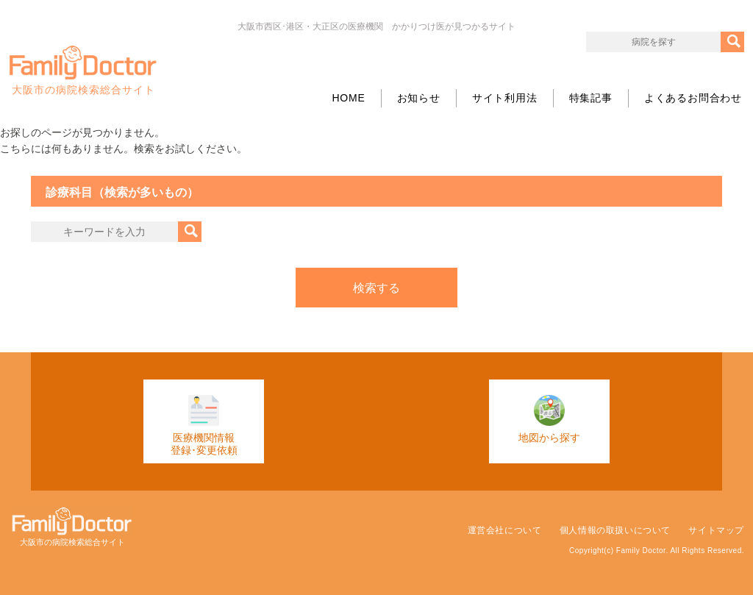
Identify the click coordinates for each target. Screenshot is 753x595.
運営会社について (505, 530)
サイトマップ (716, 530)
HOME (348, 98)
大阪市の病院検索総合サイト (83, 70)
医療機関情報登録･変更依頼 (204, 425)
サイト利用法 (505, 98)
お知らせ (418, 98)
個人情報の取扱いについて (615, 530)
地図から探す (549, 419)
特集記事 (591, 98)
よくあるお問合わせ (693, 98)
